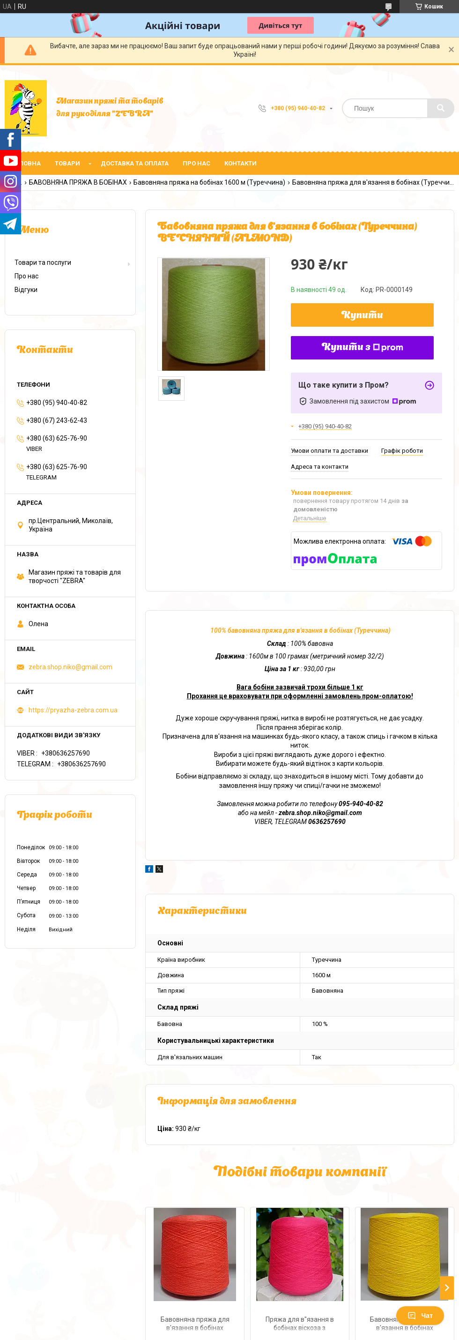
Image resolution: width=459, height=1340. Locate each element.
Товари (67, 163)
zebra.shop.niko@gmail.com (70, 667)
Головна (26, 163)
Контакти (240, 163)
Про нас (196, 163)
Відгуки (26, 289)
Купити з (362, 347)
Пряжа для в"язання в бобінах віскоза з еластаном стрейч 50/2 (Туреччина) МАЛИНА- (300, 1325)
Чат (420, 1315)
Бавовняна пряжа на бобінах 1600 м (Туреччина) (209, 182)
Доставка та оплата (135, 163)
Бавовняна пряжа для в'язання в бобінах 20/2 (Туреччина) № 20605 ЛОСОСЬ (195, 1325)
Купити (362, 316)
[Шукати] (440, 108)
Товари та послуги (43, 262)
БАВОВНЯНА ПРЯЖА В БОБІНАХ (78, 182)
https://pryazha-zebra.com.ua (73, 710)
